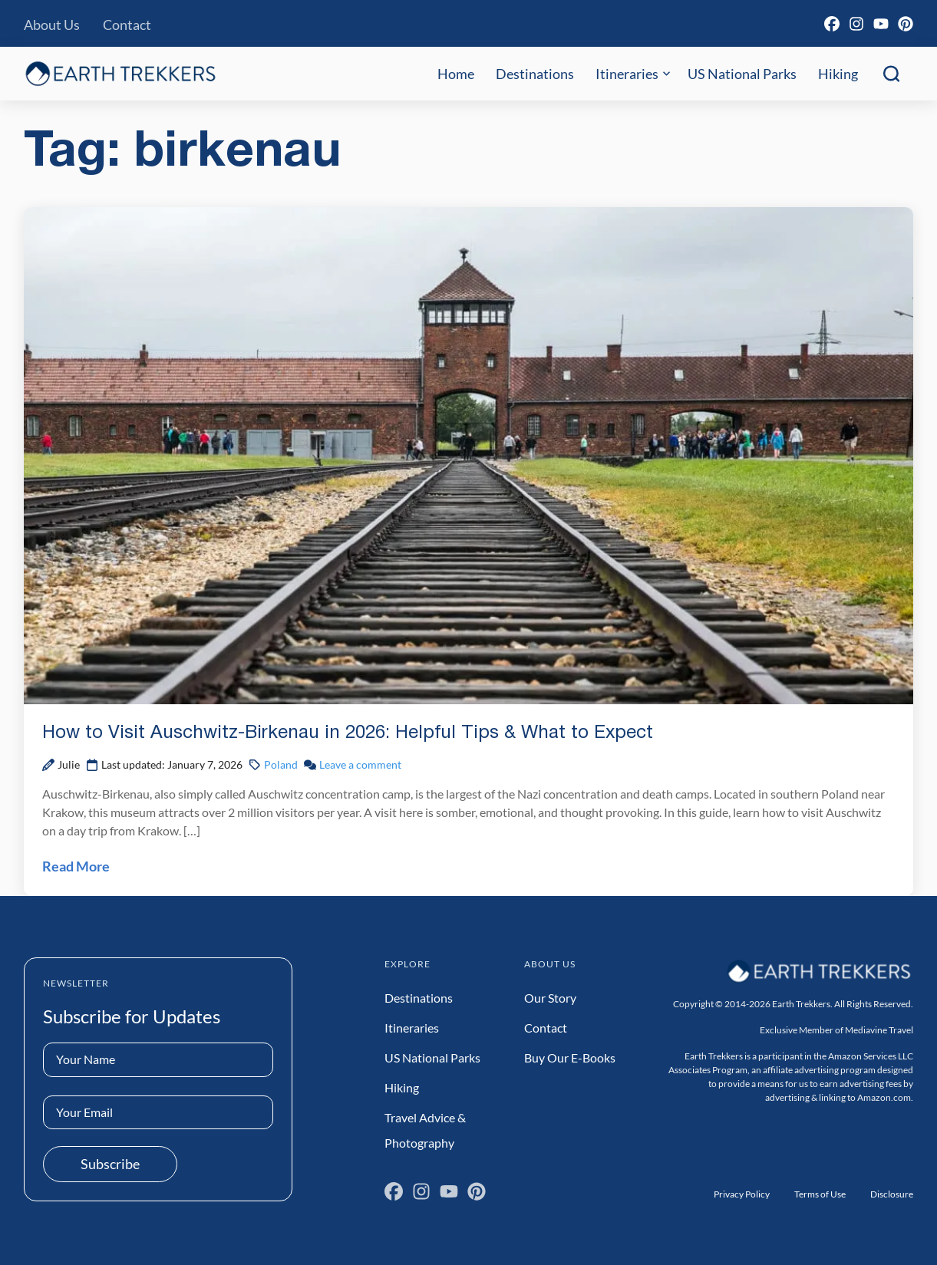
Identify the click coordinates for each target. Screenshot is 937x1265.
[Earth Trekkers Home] (120, 73)
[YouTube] (881, 23)
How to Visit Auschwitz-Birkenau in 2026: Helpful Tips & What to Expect (347, 733)
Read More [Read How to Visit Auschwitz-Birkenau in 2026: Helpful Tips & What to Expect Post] (76, 866)
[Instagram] (856, 23)
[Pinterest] (905, 23)
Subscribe (110, 1163)
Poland (281, 764)
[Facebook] (832, 23)
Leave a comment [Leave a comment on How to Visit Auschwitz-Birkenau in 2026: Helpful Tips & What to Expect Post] (360, 764)
